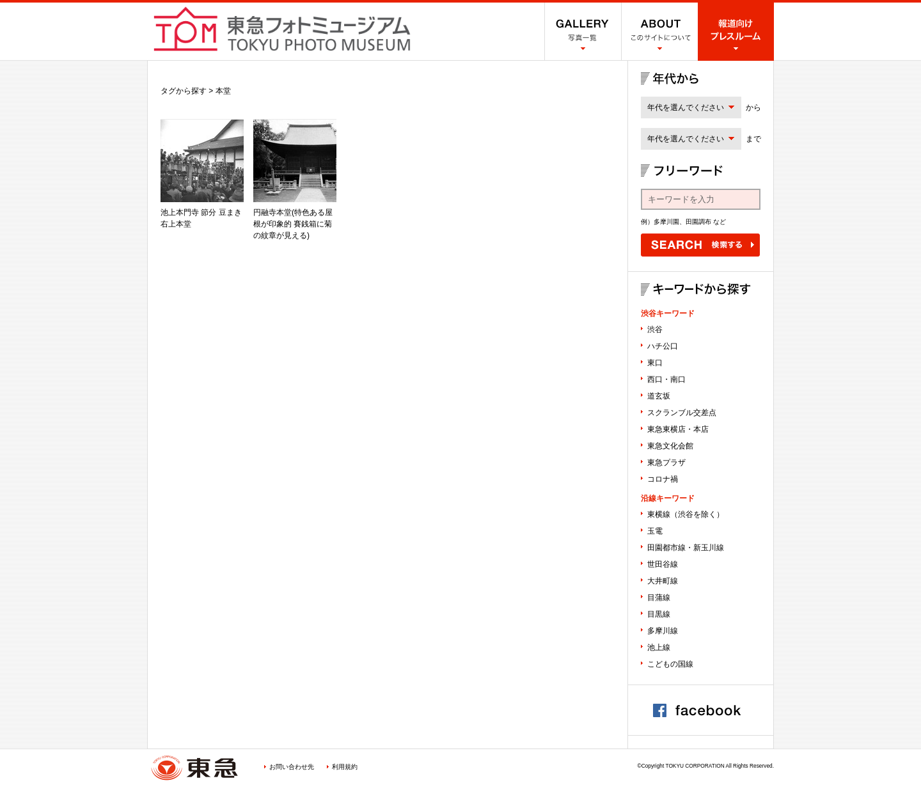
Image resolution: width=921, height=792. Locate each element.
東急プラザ (666, 462)
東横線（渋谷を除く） (685, 514)
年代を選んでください (685, 107)
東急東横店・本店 (678, 429)
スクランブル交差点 (681, 412)
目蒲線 (658, 597)
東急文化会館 (670, 445)
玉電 (655, 531)
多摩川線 (662, 630)
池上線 (658, 647)
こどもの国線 (670, 664)
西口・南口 (666, 379)
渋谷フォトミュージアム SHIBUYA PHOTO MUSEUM (282, 28)
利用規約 (345, 766)
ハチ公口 (662, 346)
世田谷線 (662, 564)
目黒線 (658, 614)
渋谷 (655, 329)
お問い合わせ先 (291, 766)
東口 (655, 362)
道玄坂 (658, 396)
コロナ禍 (662, 479)
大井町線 (662, 580)
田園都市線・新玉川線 (685, 547)
